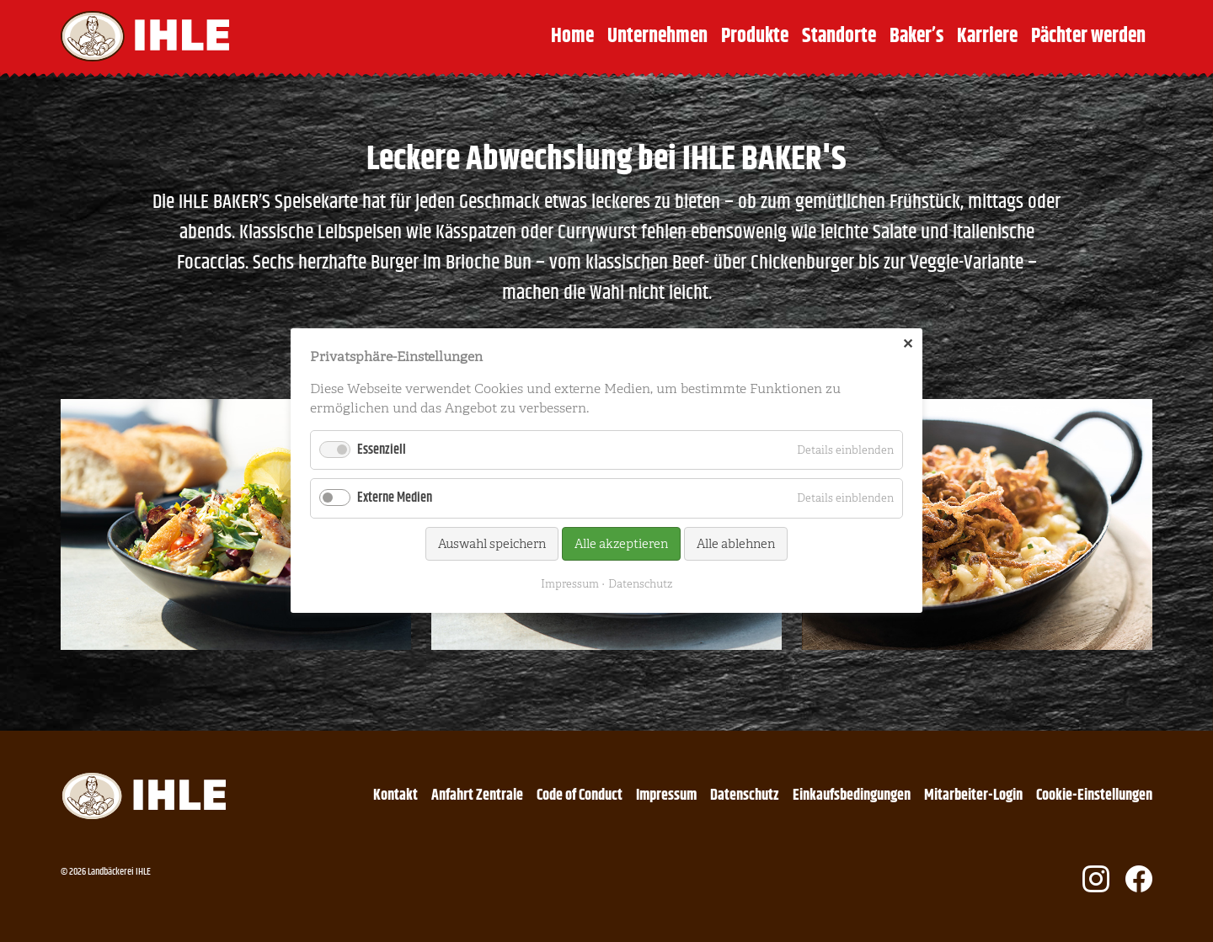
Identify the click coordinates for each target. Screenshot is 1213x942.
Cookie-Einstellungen (1094, 795)
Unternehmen (657, 36)
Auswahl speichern (492, 543)
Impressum (666, 795)
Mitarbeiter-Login (973, 795)
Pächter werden (1088, 36)
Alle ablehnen (736, 543)
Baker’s (916, 36)
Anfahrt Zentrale (477, 795)
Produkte (754, 36)
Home (572, 36)
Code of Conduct (580, 795)
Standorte (839, 36)
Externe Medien (394, 498)
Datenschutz (744, 795)
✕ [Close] (907, 344)
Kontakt (395, 795)
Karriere (987, 36)
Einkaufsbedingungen (852, 795)
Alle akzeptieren (621, 543)
